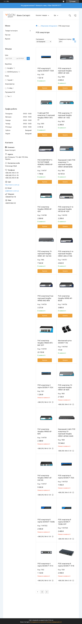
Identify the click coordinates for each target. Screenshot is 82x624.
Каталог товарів (41, 15)
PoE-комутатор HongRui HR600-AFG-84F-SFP (45, 343)
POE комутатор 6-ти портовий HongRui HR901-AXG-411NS (65, 253)
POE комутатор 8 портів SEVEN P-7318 (66, 565)
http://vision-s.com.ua (12, 185)
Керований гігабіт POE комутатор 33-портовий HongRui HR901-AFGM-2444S (66, 432)
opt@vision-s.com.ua (12, 191)
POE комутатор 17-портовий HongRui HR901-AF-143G (65, 115)
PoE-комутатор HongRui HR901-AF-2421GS (45, 478)
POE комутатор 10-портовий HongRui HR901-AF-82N (65, 387)
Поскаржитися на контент (37, 622)
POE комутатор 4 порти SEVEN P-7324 (45, 386)
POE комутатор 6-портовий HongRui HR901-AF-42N (65, 70)
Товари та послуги (11, 31)
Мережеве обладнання (49, 26)
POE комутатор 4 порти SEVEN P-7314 (45, 565)
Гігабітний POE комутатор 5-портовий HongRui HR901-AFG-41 (46, 116)
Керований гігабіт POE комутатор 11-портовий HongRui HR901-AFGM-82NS (66, 163)
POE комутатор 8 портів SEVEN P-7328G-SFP (64, 522)
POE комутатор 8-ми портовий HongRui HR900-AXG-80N (45, 298)
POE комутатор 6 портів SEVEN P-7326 (66, 477)
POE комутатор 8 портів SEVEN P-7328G (46, 521)
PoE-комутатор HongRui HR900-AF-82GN (65, 298)
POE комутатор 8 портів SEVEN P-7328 (46, 69)
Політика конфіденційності (54, 622)
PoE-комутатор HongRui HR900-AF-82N (45, 431)
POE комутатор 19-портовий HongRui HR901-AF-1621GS (45, 253)
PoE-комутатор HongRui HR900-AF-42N (45, 209)
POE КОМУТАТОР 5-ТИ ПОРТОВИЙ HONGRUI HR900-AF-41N (45, 163)
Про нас (7, 35)
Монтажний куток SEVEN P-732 (65, 342)
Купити (44, 88)
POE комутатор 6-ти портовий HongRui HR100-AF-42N (65, 209)
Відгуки (7, 39)
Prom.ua (50, 620)
